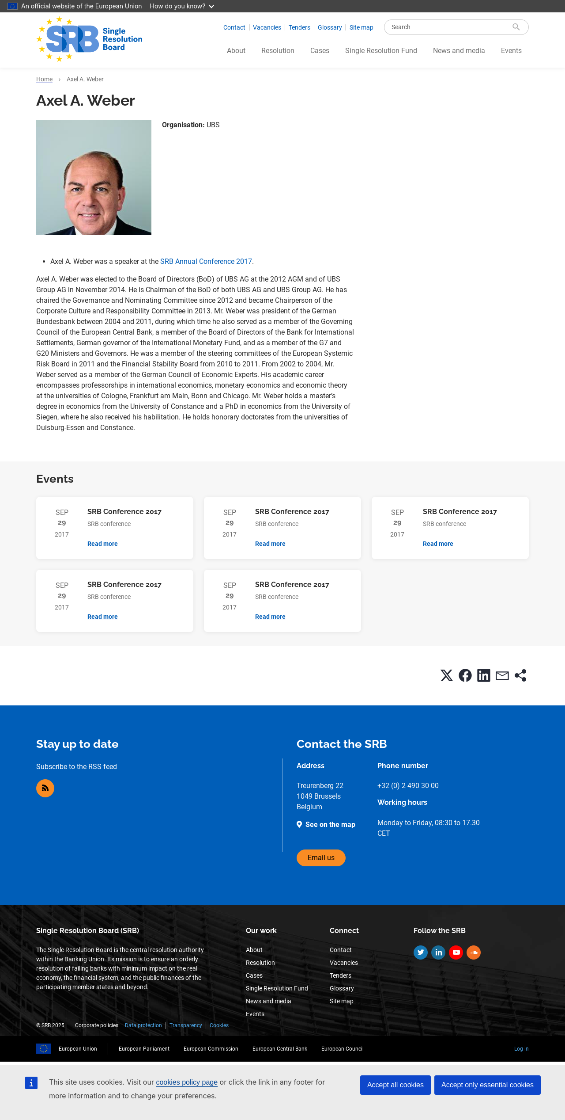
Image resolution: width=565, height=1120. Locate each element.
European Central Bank (279, 1049)
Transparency (186, 1025)
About (236, 50)
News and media (459, 50)
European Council (342, 1049)
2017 (244, 261)
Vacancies (267, 27)
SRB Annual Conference (198, 261)
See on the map (330, 824)
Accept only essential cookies (487, 1085)
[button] (447, 675)
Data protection (143, 1025)
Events (511, 50)
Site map (361, 27)
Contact (234, 27)
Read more (102, 543)
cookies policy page (187, 1082)
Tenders (299, 27)
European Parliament (144, 1049)
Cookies (219, 1025)
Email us (321, 857)
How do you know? (182, 6)
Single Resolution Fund (381, 50)
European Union (78, 1049)
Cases (319, 50)
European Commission (211, 1049)
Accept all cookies (395, 1085)
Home (44, 79)
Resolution (277, 50)
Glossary (330, 27)
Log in (521, 1049)
